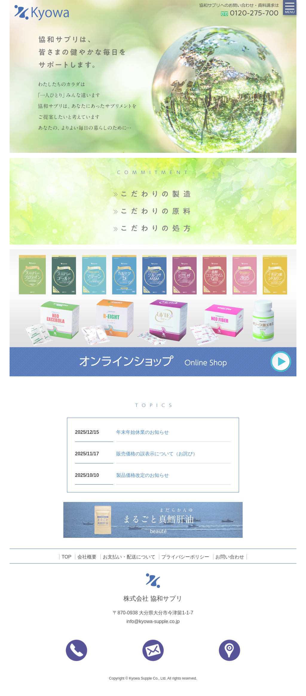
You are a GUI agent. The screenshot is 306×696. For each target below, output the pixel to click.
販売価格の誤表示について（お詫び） (157, 453)
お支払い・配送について (129, 556)
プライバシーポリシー (185, 556)
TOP (66, 556)
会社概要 (87, 556)
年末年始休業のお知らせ (142, 432)
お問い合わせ (229, 556)
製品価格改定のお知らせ (142, 475)
